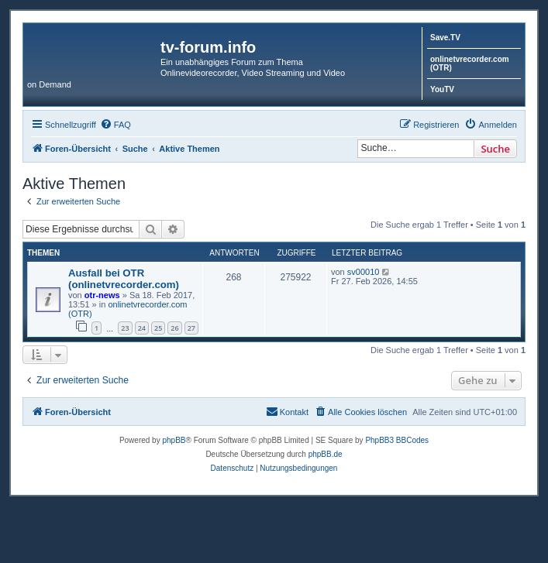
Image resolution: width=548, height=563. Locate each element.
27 (191, 328)
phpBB (173, 440)
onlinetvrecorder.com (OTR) (469, 63)
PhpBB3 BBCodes (397, 440)
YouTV (442, 89)
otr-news (102, 295)
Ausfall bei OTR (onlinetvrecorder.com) (123, 278)
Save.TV (445, 37)
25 (158, 328)
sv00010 (363, 271)
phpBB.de (325, 454)
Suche (495, 149)
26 (174, 328)
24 (142, 328)
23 (125, 328)
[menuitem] (115, 124)
